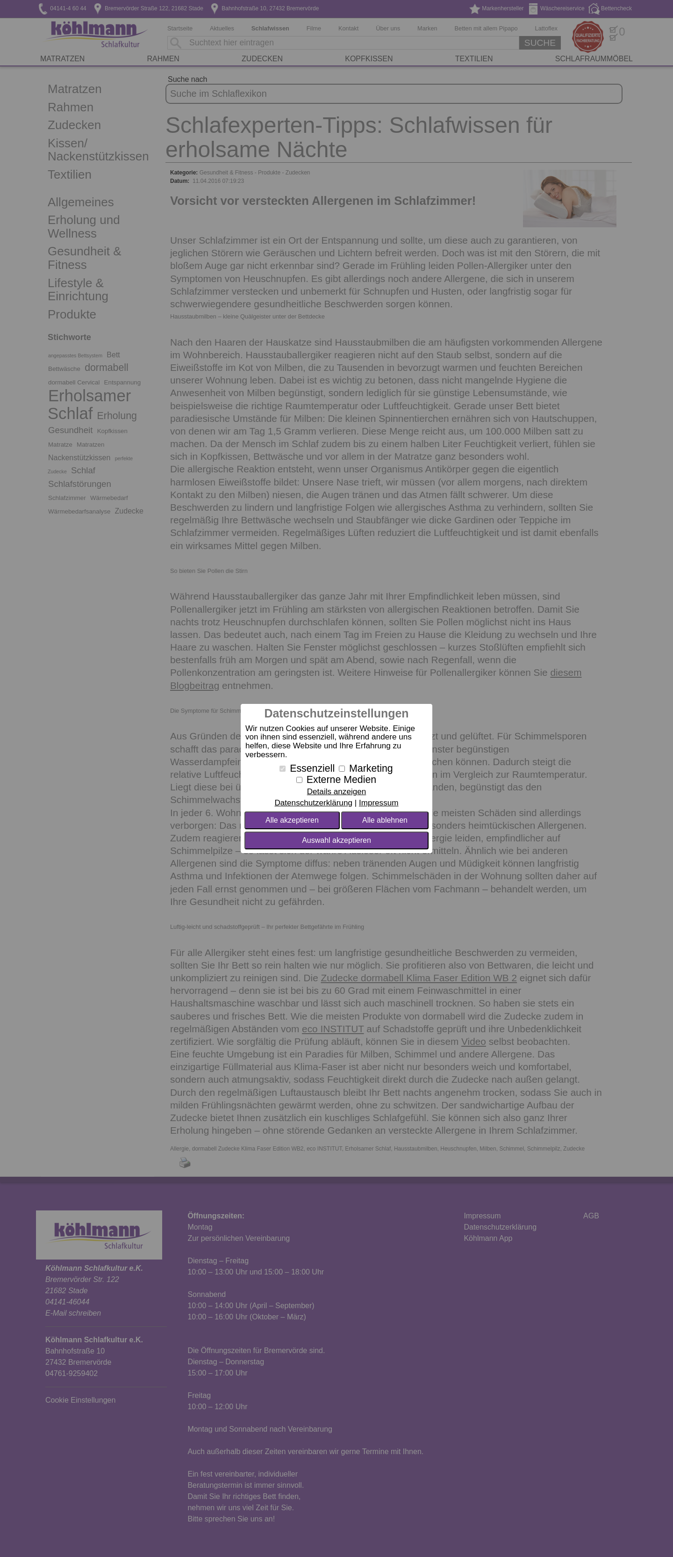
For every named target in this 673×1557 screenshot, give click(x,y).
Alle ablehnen (385, 820)
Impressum (379, 802)
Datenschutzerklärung (313, 802)
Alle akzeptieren (292, 820)
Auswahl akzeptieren (336, 840)
